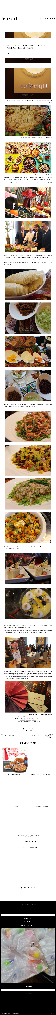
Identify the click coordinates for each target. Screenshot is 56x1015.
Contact (34, 904)
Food (30, 730)
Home (21, 904)
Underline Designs (15, 1013)
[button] (38, 18)
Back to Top (53, 1013)
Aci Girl (9, 18)
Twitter (34, 720)
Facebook (22, 720)
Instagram (28, 720)
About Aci (27, 904)
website (28, 718)
